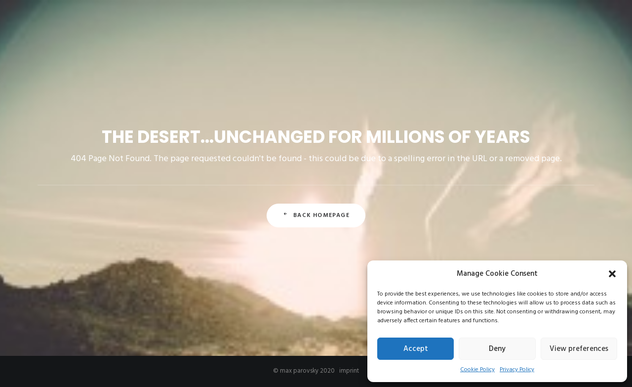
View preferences (579, 349)
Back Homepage (316, 215)
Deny (497, 349)
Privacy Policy (517, 370)
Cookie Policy (477, 370)
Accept (415, 349)
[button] (612, 274)
